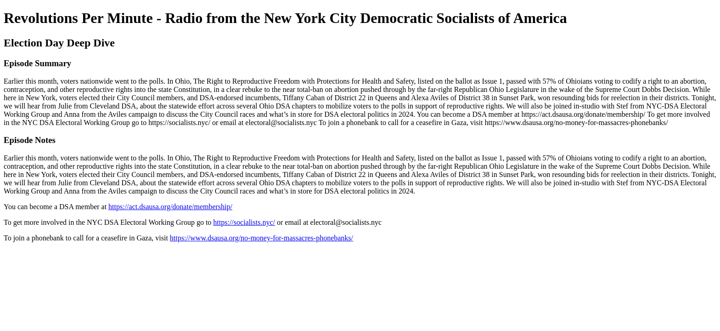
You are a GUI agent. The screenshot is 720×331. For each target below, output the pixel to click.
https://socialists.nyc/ (244, 222)
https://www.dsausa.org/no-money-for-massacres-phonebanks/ (261, 238)
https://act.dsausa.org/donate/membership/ (170, 207)
